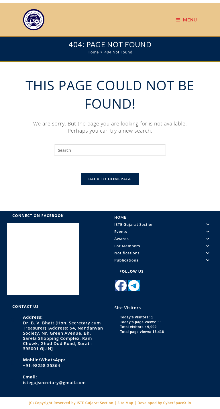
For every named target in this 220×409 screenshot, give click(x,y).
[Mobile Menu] (186, 19)
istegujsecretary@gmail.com (54, 382)
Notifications (163, 253)
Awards (163, 238)
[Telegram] (134, 285)
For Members (163, 245)
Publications (163, 260)
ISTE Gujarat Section (163, 224)
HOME (120, 217)
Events (163, 231)
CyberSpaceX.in (177, 402)
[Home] (93, 52)
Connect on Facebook (38, 215)
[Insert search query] (110, 150)
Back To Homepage (109, 178)
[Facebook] (121, 285)
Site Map (125, 402)
